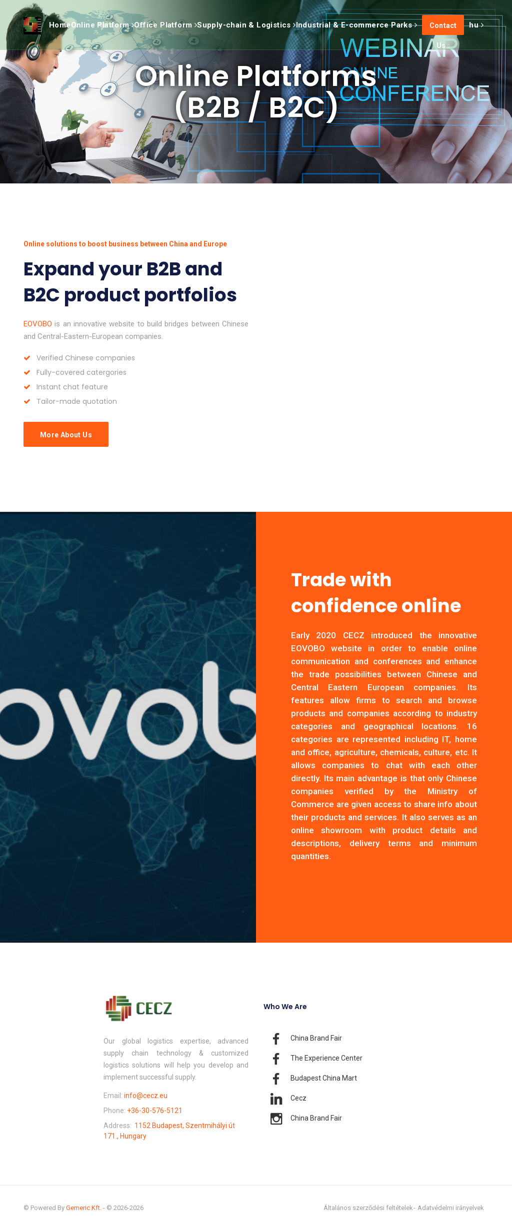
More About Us (66, 435)
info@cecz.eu (146, 1096)
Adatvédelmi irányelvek (451, 1208)
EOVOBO (38, 323)
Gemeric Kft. (84, 1208)
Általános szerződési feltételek (368, 1208)
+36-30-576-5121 (154, 1111)
